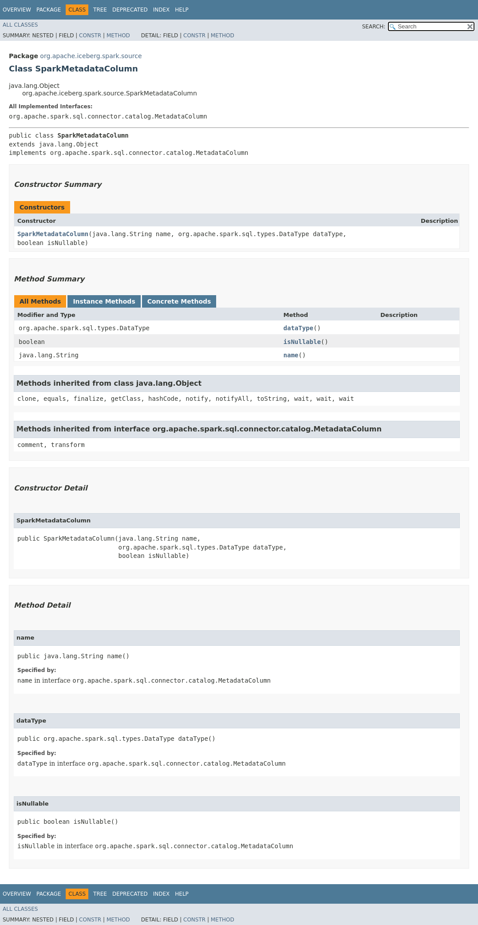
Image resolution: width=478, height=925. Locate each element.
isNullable (302, 341)
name (291, 355)
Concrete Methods (179, 301)
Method (118, 35)
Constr (90, 35)
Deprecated (130, 10)
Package (48, 10)
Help (182, 10)
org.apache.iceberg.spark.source (91, 55)
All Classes (20, 25)
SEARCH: (374, 27)
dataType (298, 328)
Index (161, 10)
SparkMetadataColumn (52, 233)
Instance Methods (104, 301)
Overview (17, 10)
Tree (100, 10)
